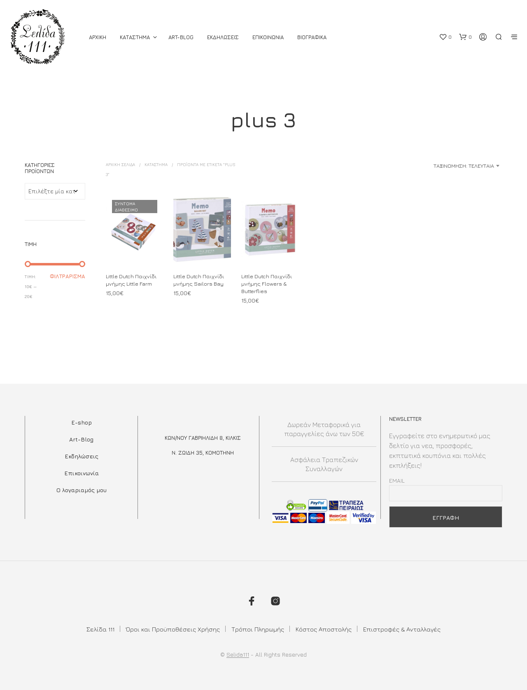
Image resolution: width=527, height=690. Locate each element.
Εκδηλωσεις (223, 37)
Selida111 (237, 654)
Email (397, 480)
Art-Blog (181, 37)
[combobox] (437, 165)
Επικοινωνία (81, 472)
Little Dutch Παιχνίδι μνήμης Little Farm (131, 279)
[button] (445, 37)
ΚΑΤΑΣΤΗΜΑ (135, 37)
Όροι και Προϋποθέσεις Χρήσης (173, 629)
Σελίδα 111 (100, 629)
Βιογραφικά (311, 37)
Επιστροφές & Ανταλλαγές (402, 629)
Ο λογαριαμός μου (81, 489)
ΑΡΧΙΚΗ (97, 37)
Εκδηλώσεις (81, 456)
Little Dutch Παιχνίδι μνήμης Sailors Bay (198, 279)
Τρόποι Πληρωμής (257, 629)
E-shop (81, 422)
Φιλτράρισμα (67, 276)
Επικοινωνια (268, 37)
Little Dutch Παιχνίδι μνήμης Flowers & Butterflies (266, 283)
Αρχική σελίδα (120, 164)
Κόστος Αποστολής (324, 629)
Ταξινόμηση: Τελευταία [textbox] (464, 165)
